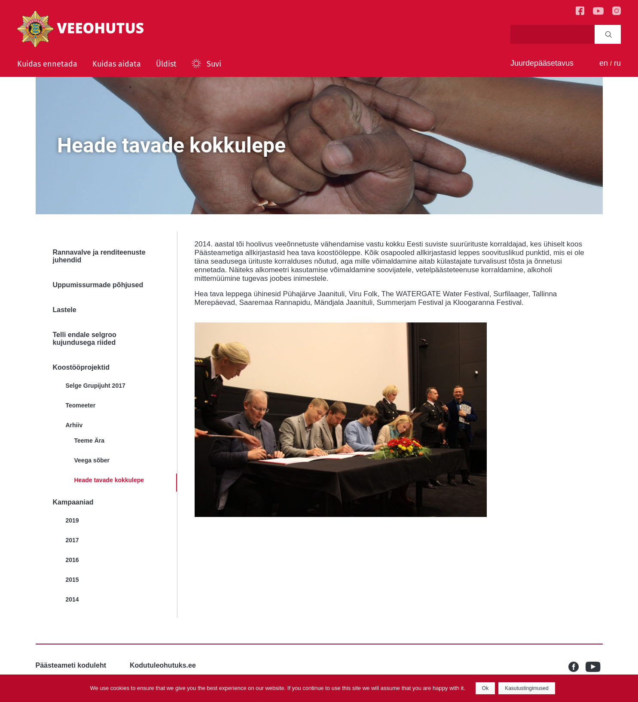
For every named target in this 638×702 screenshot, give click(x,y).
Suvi (214, 64)
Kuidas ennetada (47, 64)
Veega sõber (92, 460)
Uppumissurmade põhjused (98, 285)
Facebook (577, 666)
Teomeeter (81, 405)
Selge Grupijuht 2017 (95, 385)
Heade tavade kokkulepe (109, 480)
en (603, 63)
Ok (485, 688)
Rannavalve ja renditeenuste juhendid (99, 256)
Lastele (64, 309)
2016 (72, 559)
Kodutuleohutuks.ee (163, 665)
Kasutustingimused (526, 688)
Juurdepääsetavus (542, 63)
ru (617, 63)
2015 (72, 579)
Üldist (166, 64)
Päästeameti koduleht (71, 665)
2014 (72, 599)
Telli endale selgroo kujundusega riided (84, 338)
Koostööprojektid (81, 367)
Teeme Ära (89, 440)
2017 (72, 540)
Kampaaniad (73, 502)
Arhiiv (74, 425)
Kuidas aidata (116, 64)
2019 (72, 520)
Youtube (594, 666)
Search (609, 34)
